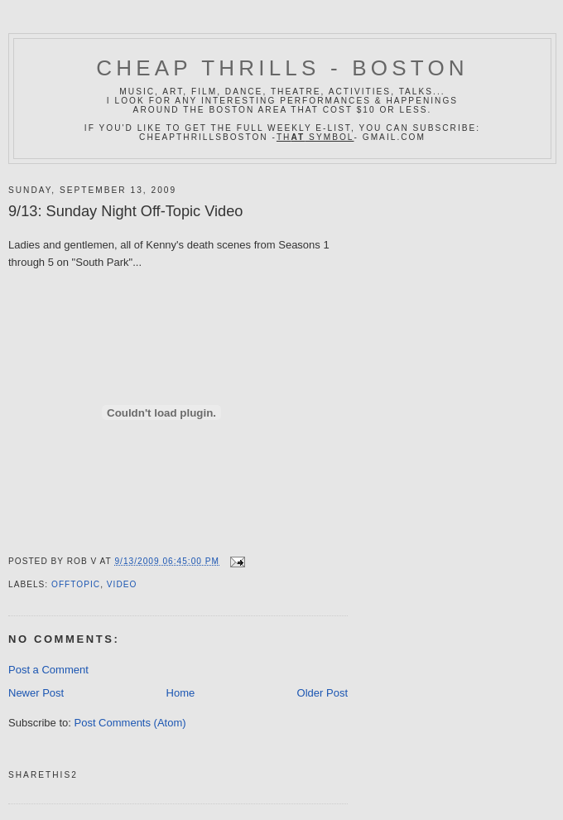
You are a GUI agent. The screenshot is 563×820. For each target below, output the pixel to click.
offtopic (75, 584)
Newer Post (36, 693)
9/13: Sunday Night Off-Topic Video (125, 211)
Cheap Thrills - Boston (282, 67)
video (122, 584)
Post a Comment (48, 669)
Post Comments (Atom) (130, 722)
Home (180, 693)
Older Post (322, 693)
